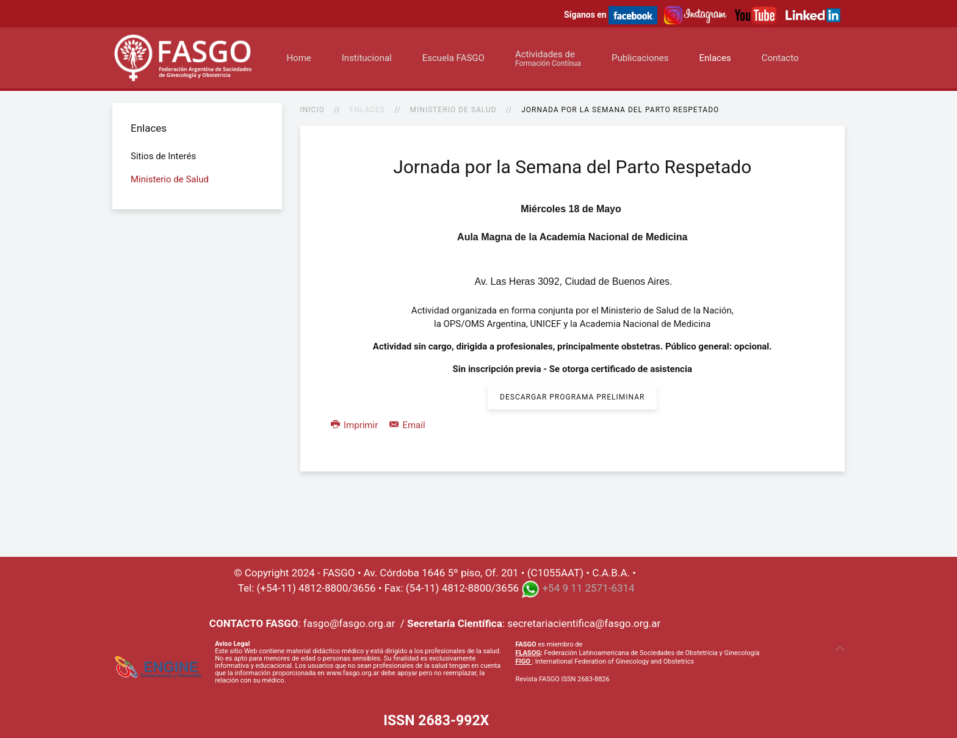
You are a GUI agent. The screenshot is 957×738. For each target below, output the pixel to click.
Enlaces (715, 57)
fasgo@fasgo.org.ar (349, 623)
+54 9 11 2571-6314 (588, 588)
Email (407, 425)
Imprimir (355, 425)
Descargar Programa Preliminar (572, 397)
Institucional (367, 57)
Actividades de (548, 58)
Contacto (780, 57)
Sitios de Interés (163, 156)
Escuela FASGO (453, 57)
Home (298, 57)
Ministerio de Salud (453, 110)
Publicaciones (640, 57)
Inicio (312, 110)
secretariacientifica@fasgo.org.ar (583, 623)
